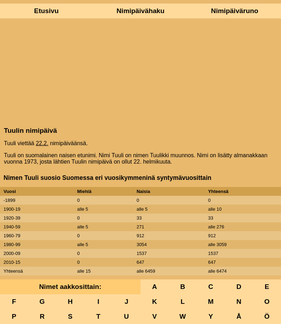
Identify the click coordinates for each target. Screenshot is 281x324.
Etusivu (46, 11)
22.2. (42, 143)
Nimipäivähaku (140, 11)
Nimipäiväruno (234, 11)
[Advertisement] (140, 71)
